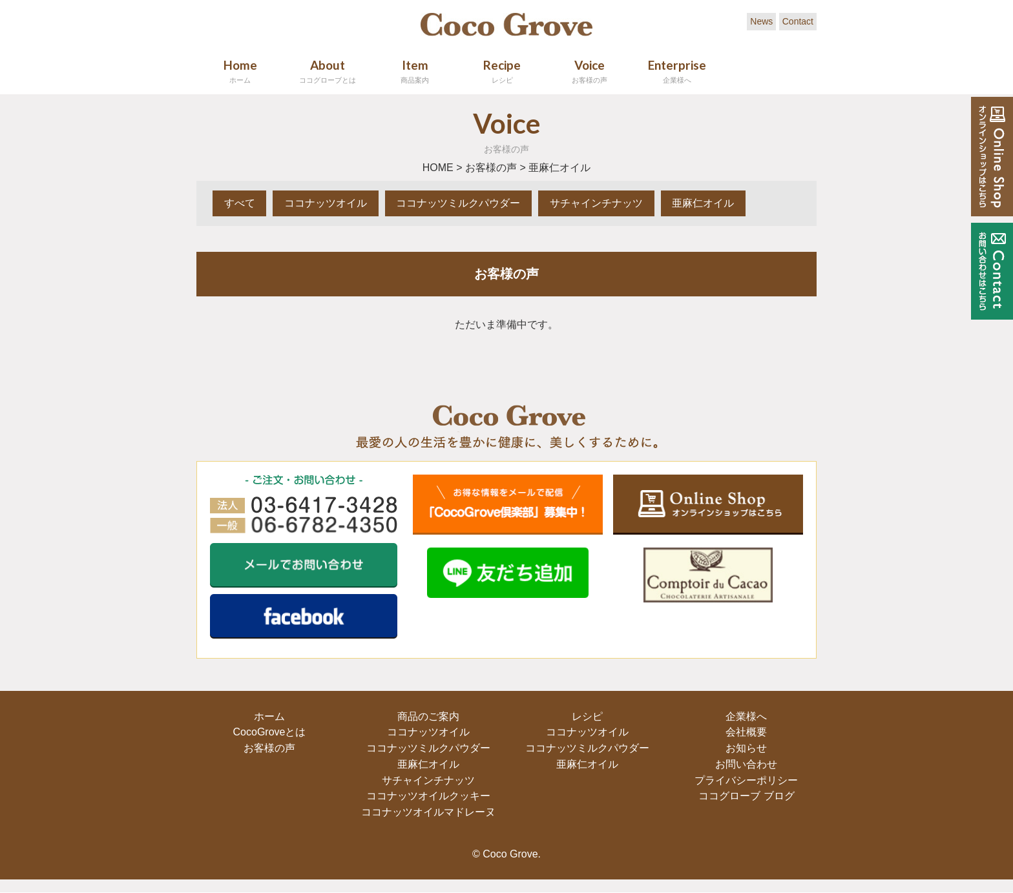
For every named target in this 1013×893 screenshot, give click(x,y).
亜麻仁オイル (722, 203)
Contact (797, 21)
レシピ (586, 717)
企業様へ (745, 717)
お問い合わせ (745, 764)
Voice (589, 71)
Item (414, 71)
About (327, 71)
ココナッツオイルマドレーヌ (427, 812)
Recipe (502, 71)
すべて (241, 203)
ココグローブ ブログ (745, 796)
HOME (438, 167)
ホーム (268, 717)
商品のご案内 (427, 717)
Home (240, 71)
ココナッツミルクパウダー (469, 203)
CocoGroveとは (268, 732)
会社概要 (745, 732)
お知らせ (745, 748)
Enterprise (676, 71)
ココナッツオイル (332, 203)
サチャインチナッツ (611, 203)
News (761, 21)
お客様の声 (491, 167)
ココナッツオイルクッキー (427, 796)
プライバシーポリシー (745, 780)
